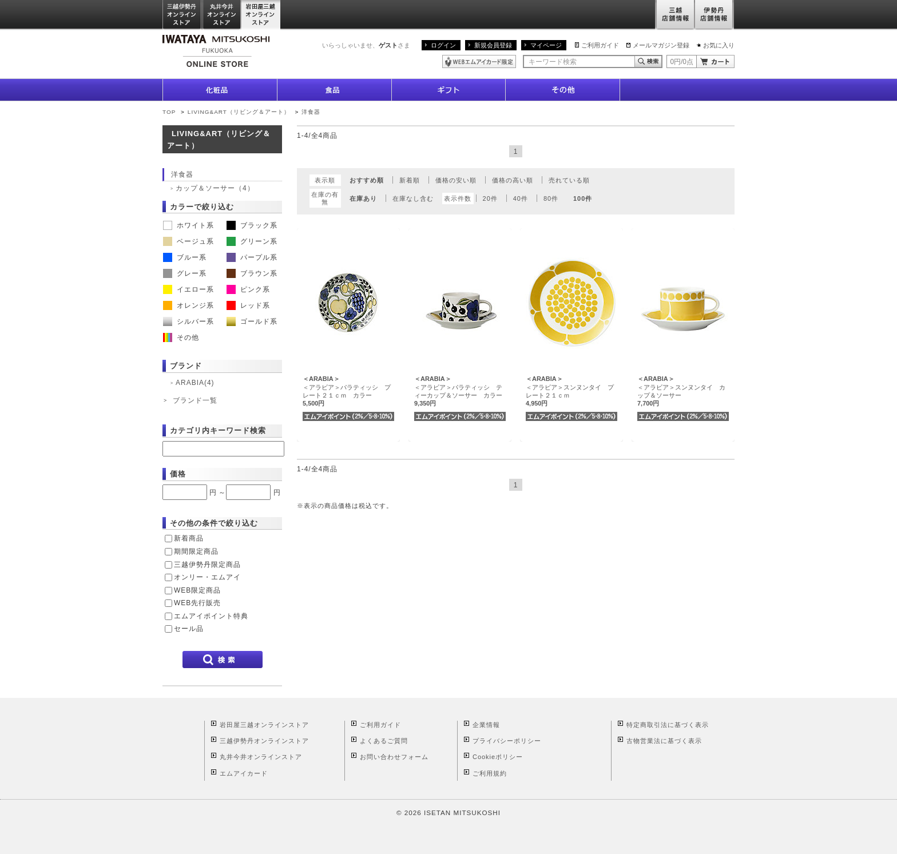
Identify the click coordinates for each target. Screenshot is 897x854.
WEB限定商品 (197, 590)
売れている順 (569, 180)
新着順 (409, 180)
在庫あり (363, 198)
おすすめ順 (367, 180)
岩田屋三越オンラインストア (261, 15)
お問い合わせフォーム (394, 756)
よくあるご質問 (384, 740)
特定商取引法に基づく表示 (667, 724)
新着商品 (189, 538)
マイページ (546, 45)
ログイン (443, 45)
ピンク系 (248, 289)
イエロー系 (188, 289)
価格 (178, 474)
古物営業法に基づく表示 (664, 740)
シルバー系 (188, 321)
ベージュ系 (188, 241)
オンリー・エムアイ (207, 577)
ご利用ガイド (600, 45)
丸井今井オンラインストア (222, 15)
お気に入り (719, 45)
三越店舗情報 (674, 15)
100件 (582, 198)
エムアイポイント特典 (211, 616)
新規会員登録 (493, 45)
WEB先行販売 (197, 603)
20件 (490, 198)
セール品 (189, 629)
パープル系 (252, 257)
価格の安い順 (456, 180)
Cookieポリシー (498, 756)
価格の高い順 (512, 180)
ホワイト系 (188, 225)
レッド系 (248, 305)
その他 (181, 337)
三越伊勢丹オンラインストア (182, 15)
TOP (169, 112)
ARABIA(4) (195, 383)
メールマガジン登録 (661, 45)
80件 (550, 198)
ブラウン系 (252, 273)
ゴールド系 (252, 321)
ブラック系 (252, 225)
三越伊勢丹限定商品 (207, 565)
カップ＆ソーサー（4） (215, 188)
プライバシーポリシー (507, 740)
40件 (520, 198)
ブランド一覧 (195, 400)
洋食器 (310, 112)
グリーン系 (252, 241)
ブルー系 (185, 257)
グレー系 (185, 273)
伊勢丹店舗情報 (714, 15)
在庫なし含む (413, 198)
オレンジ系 (188, 305)
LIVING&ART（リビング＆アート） (239, 112)
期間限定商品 (196, 551)
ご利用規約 (490, 773)
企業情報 (486, 724)
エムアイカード (244, 773)
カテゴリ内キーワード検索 (218, 430)
